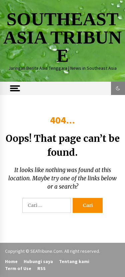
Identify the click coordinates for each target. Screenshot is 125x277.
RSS (41, 268)
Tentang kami (74, 261)
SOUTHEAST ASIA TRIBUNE (62, 37)
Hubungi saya (38, 261)
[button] (118, 88)
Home (11, 261)
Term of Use (18, 268)
